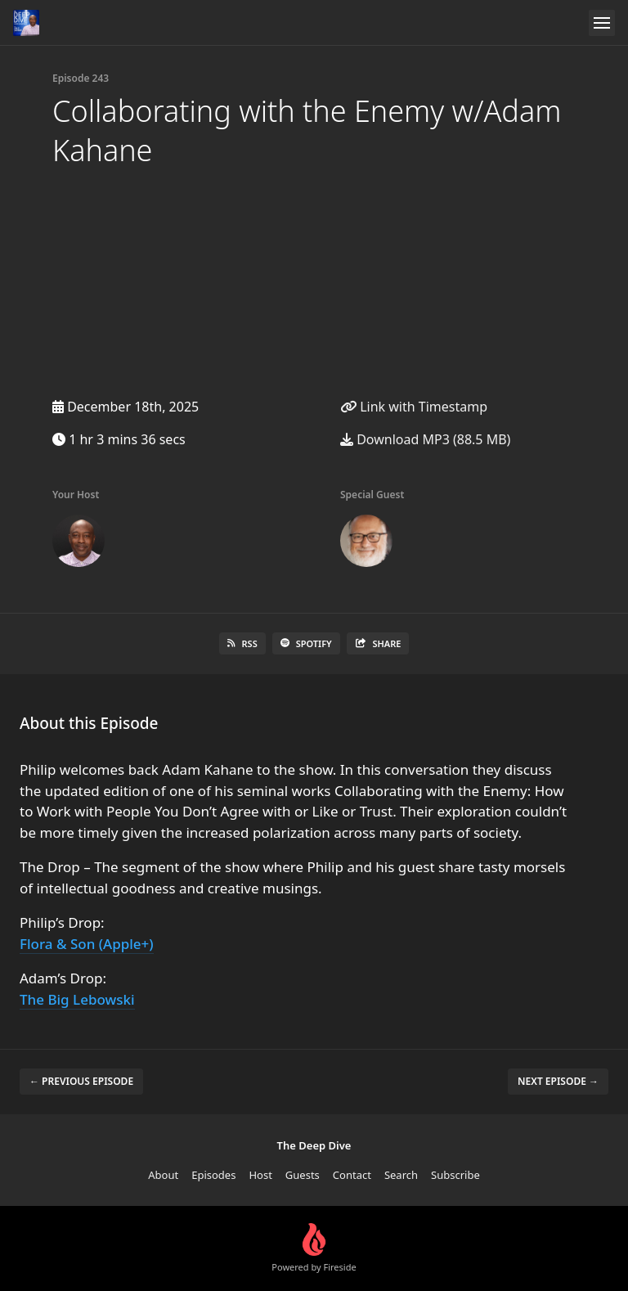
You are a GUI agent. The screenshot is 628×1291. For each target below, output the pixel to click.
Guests (302, 1174)
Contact (352, 1174)
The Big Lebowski (77, 999)
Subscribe (455, 1174)
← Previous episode (81, 1081)
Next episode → (558, 1081)
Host (260, 1174)
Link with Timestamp (413, 407)
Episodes (213, 1174)
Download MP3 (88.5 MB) (425, 439)
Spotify (306, 643)
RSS (242, 643)
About (163, 1174)
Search (401, 1174)
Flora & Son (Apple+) (87, 943)
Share (378, 643)
